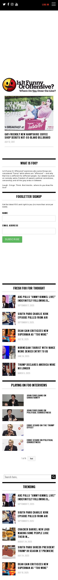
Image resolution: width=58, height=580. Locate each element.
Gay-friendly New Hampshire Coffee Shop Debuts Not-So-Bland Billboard (27, 135)
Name (5, 212)
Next (31, 458)
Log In (45, 4)
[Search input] (27, 477)
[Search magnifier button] (53, 477)
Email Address (10, 225)
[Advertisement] (29, 41)
